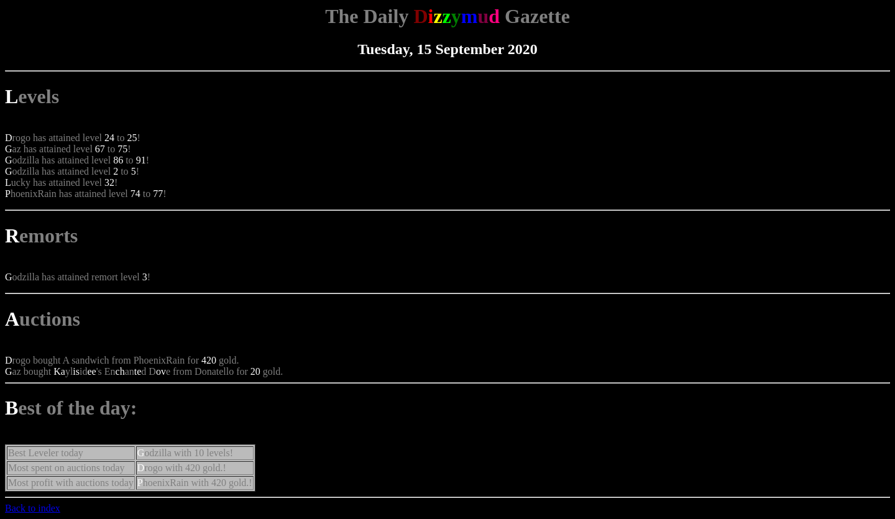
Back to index (32, 508)
